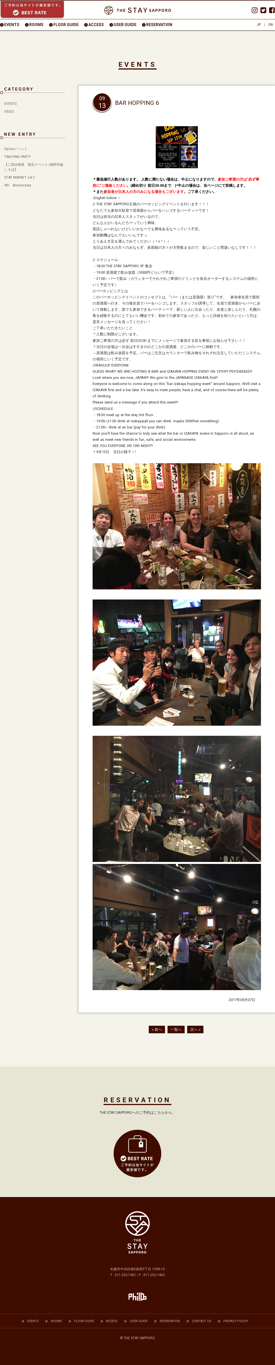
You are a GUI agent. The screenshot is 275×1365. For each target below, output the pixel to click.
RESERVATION (159, 24)
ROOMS (36, 24)
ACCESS (96, 24)
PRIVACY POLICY (235, 1321)
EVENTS (11, 24)
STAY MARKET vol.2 (19, 177)
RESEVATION (137, 1153)
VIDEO (9, 112)
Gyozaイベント (15, 149)
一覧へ (176, 1029)
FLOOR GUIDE (66, 24)
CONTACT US (201, 1321)
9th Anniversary (17, 185)
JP (259, 25)
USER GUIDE (125, 24)
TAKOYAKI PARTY (17, 157)
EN (271, 25)
